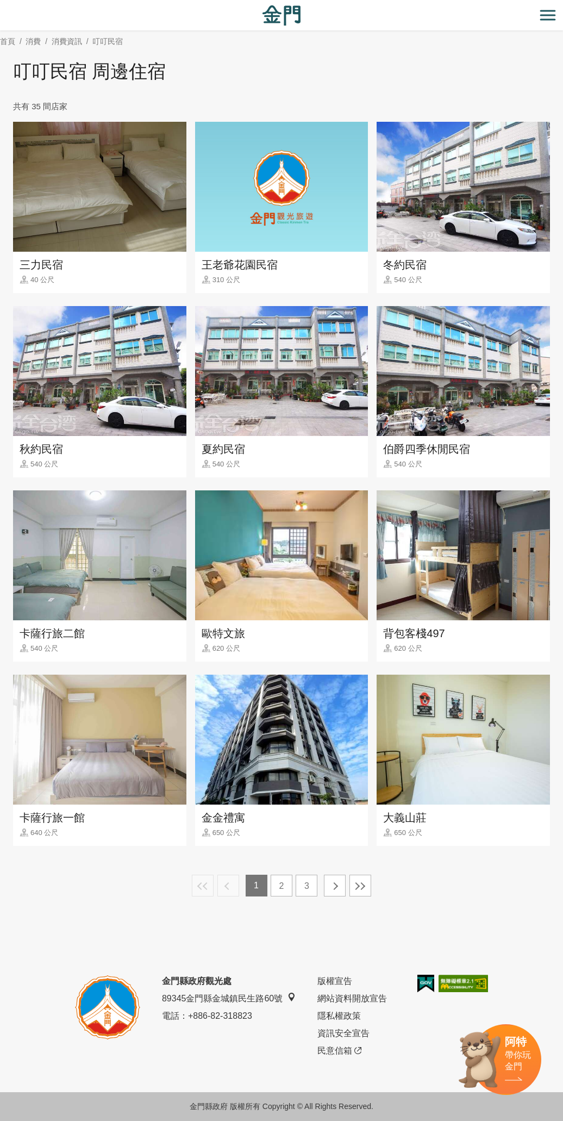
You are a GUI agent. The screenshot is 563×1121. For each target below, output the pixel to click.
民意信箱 (339, 1050)
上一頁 (228, 885)
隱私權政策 (339, 1015)
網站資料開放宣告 (352, 998)
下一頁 (335, 885)
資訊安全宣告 (343, 1033)
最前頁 (203, 885)
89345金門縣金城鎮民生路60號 (229, 998)
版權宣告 (334, 981)
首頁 (7, 41)
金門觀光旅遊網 (281, 15)
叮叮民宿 (107, 41)
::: (3, 6)
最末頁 (360, 885)
